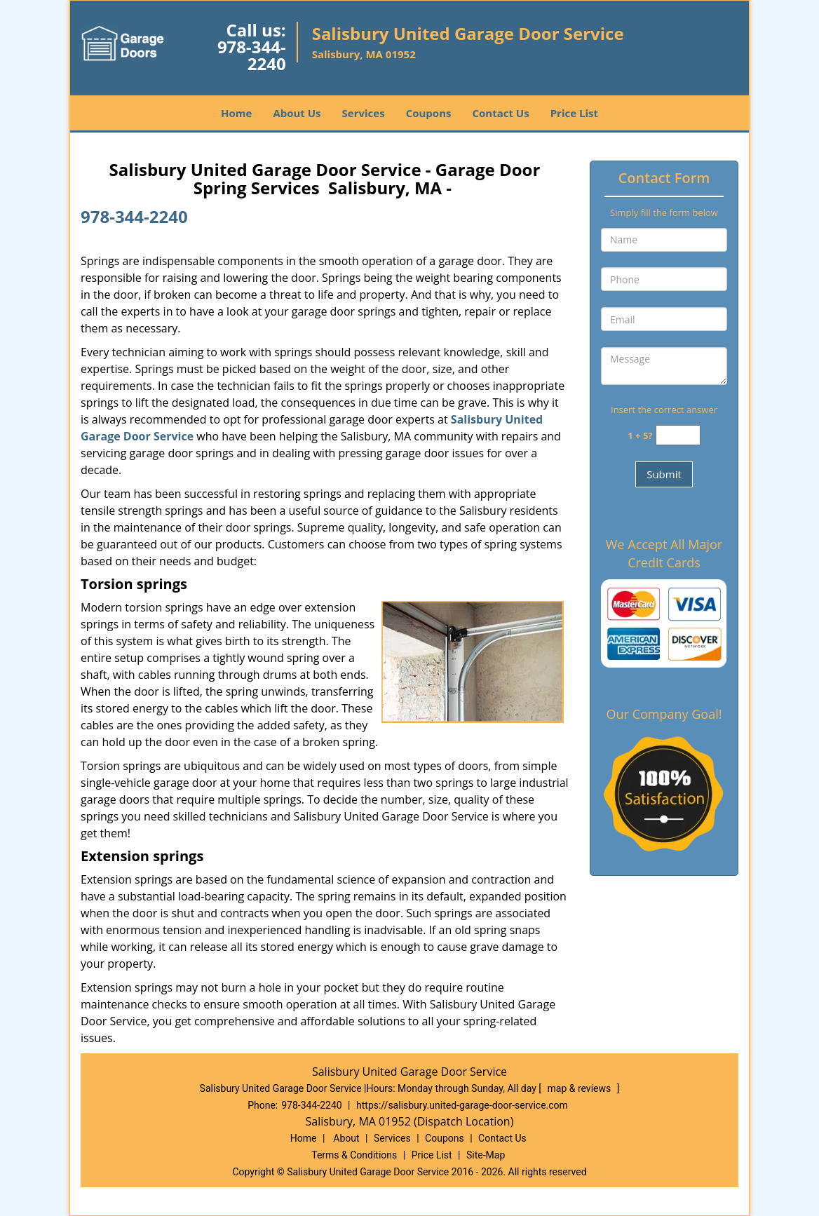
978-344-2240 (251, 55)
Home (236, 113)
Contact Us (500, 113)
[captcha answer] (678, 435)
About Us (296, 113)
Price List (574, 113)
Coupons (429, 113)
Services (363, 113)
